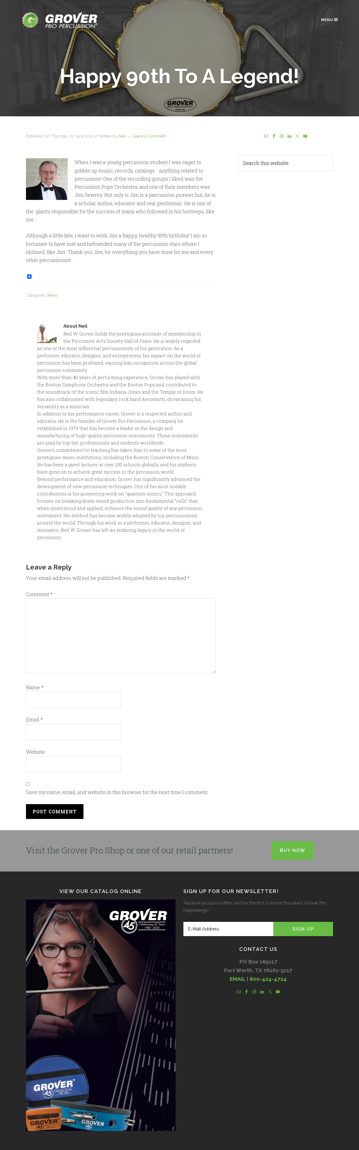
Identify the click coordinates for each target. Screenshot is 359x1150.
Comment (39, 594)
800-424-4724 (268, 979)
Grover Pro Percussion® (69, 20)
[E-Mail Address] (228, 929)
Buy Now (292, 850)
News (52, 295)
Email (34, 719)
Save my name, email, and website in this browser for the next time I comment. (117, 792)
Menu (330, 19)
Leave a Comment (149, 136)
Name (35, 687)
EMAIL (237, 979)
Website (35, 751)
